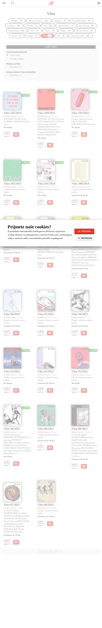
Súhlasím (84, 231)
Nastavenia (85, 238)
